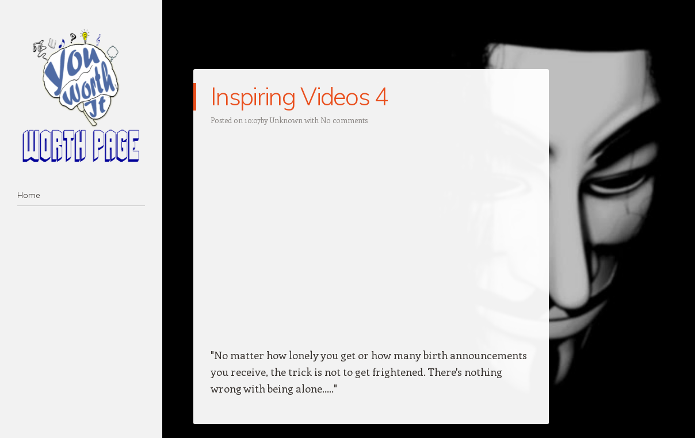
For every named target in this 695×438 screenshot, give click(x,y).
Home (28, 195)
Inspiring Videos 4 (299, 96)
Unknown (286, 120)
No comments (344, 120)
